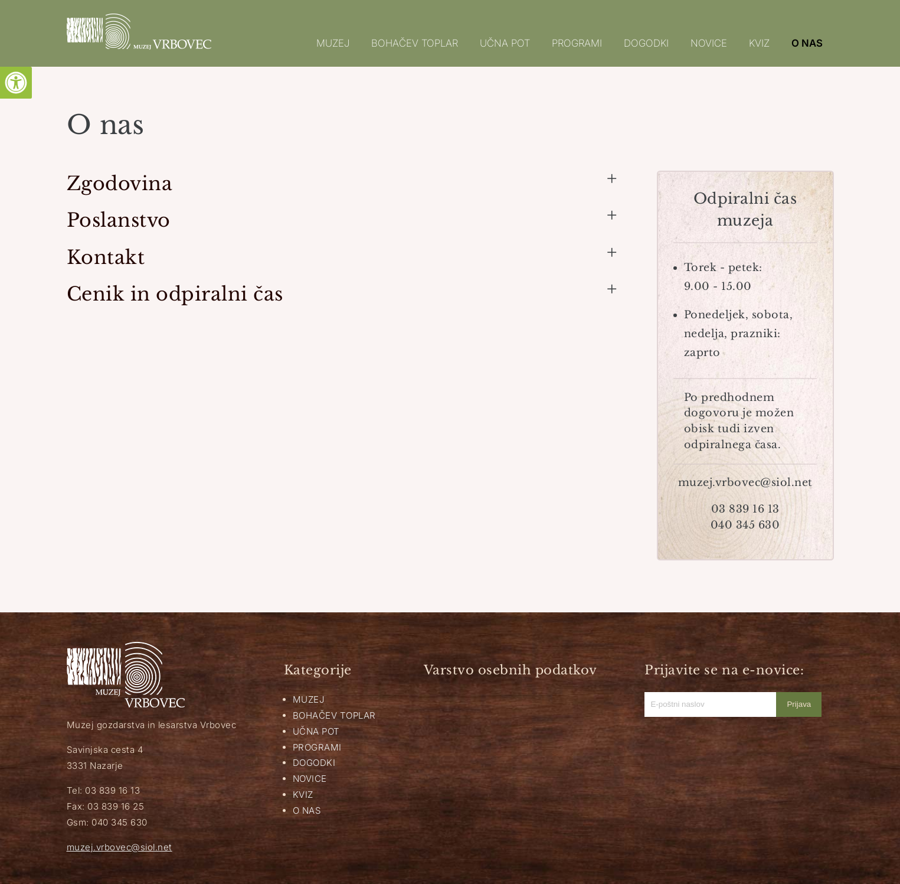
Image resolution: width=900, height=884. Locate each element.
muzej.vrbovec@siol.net (119, 847)
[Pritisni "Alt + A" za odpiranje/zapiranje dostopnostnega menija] (16, 82)
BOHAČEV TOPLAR (414, 43)
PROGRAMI (577, 43)
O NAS (807, 43)
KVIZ (759, 43)
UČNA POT (505, 43)
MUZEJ (332, 43)
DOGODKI (646, 43)
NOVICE (708, 43)
